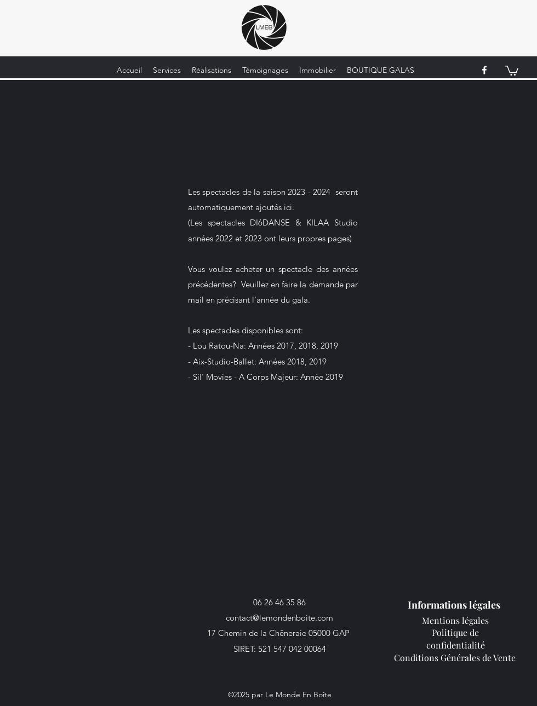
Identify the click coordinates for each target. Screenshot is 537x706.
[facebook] (484, 70)
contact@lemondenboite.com (279, 617)
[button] (511, 70)
